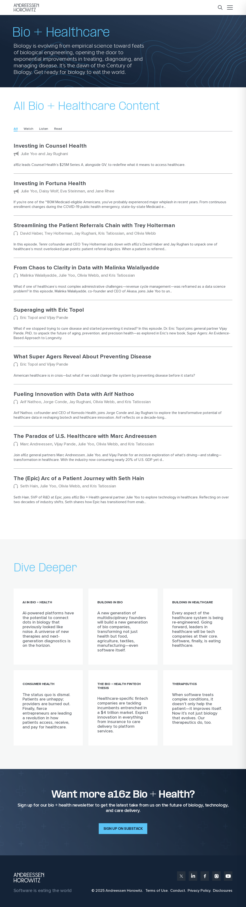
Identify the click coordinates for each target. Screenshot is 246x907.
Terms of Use (156, 890)
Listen (43, 129)
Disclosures (222, 890)
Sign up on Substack (123, 828)
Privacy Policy (199, 890)
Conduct (177, 890)
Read (58, 129)
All (16, 129)
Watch (28, 129)
